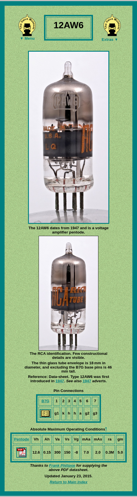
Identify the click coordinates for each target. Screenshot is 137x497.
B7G (45, 401)
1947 (59, 381)
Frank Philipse (62, 465)
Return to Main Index (69, 482)
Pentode (21, 439)
